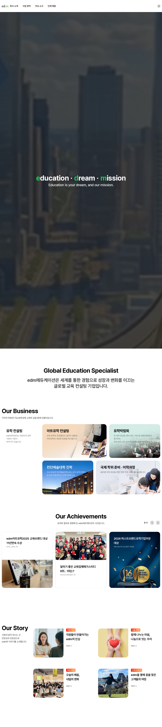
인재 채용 (52, 6)
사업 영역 (26, 6)
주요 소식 (39, 6)
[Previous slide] (152, 522)
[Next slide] (158, 522)
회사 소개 (14, 6)
